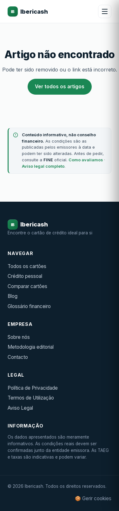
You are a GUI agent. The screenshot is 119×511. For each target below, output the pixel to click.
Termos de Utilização (31, 398)
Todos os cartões (27, 266)
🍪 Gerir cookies (93, 498)
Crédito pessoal (25, 276)
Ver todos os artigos (59, 87)
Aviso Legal (20, 408)
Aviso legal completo (43, 166)
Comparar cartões (27, 286)
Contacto (18, 357)
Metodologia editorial (31, 347)
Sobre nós (19, 337)
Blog (12, 296)
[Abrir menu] (104, 11)
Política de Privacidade (33, 388)
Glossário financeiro (29, 306)
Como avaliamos (86, 160)
